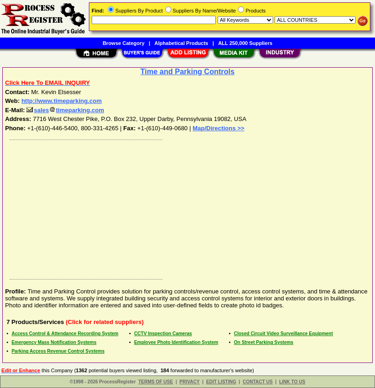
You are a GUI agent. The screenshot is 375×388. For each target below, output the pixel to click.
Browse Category (123, 43)
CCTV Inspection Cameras (163, 333)
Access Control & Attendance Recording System (65, 333)
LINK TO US (292, 381)
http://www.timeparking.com (61, 100)
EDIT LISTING (221, 381)
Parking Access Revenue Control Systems (58, 351)
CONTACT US (258, 381)
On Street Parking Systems (263, 342)
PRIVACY (190, 381)
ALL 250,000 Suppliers (245, 43)
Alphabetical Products (181, 43)
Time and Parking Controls (187, 72)
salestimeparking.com (65, 110)
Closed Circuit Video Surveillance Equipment (283, 333)
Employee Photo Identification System (176, 342)
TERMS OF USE (155, 381)
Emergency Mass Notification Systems (54, 342)
